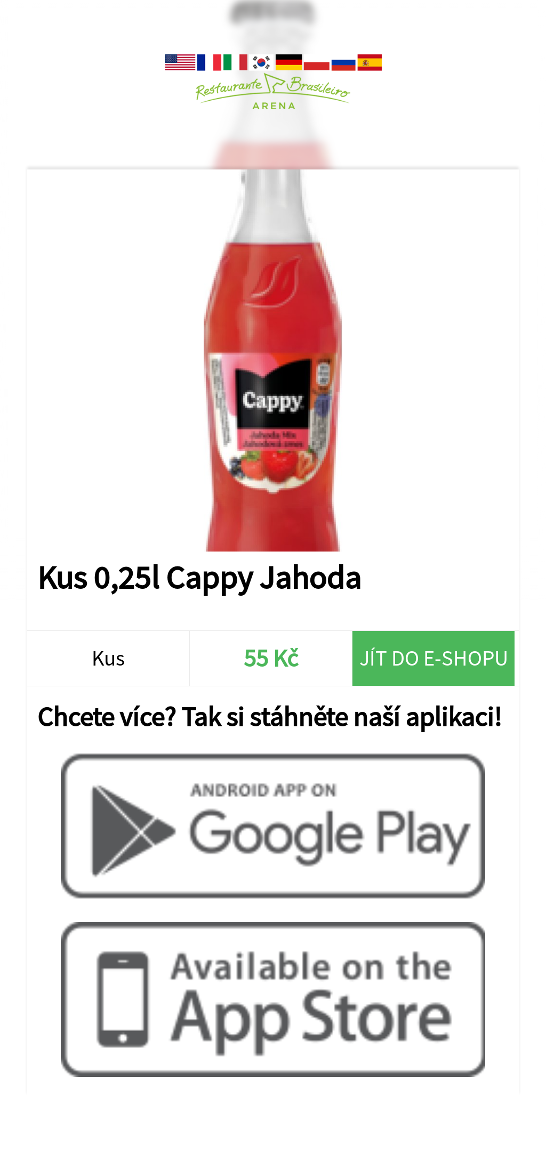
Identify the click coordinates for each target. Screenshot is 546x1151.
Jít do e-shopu (433, 657)
